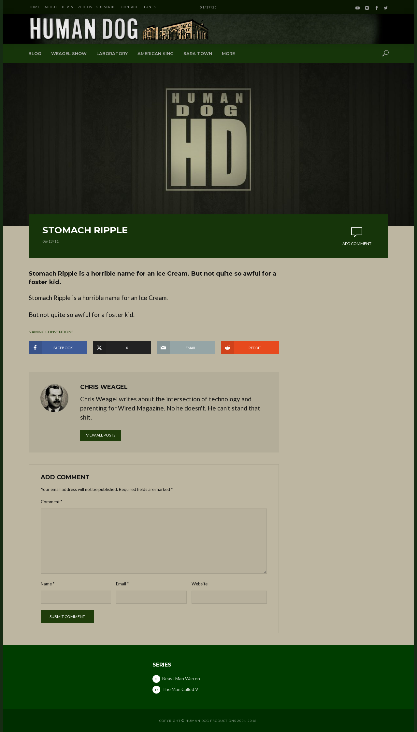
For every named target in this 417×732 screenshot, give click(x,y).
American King (155, 53)
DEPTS (67, 7)
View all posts (100, 435)
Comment (51, 501)
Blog (34, 53)
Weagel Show (69, 53)
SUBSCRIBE (106, 7)
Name (47, 583)
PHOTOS (85, 7)
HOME (34, 7)
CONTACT (130, 7)
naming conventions (51, 331)
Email (122, 583)
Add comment (356, 243)
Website (200, 583)
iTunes (149, 7)
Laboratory (112, 53)
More (228, 53)
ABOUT (51, 7)
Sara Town (197, 53)
